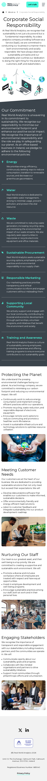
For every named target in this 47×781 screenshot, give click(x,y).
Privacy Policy (23, 773)
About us (11, 12)
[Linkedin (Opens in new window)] (27, 730)
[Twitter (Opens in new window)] (20, 730)
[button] (43, 5)
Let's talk (32, 4)
